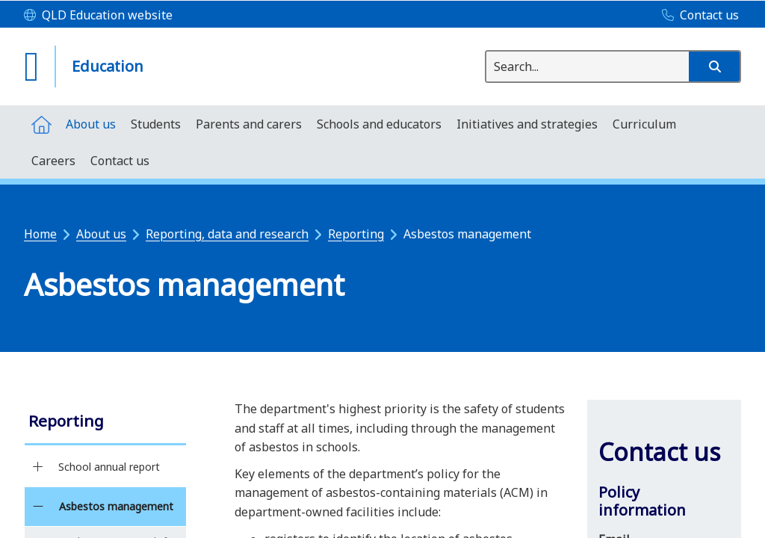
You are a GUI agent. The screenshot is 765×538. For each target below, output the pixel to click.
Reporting (356, 234)
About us (101, 234)
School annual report (109, 467)
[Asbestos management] (38, 506)
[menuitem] (41, 123)
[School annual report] (38, 467)
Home (40, 234)
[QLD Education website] (98, 15)
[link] (105, 422)
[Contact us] (696, 15)
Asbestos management (116, 506)
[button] (714, 66)
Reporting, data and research (227, 234)
